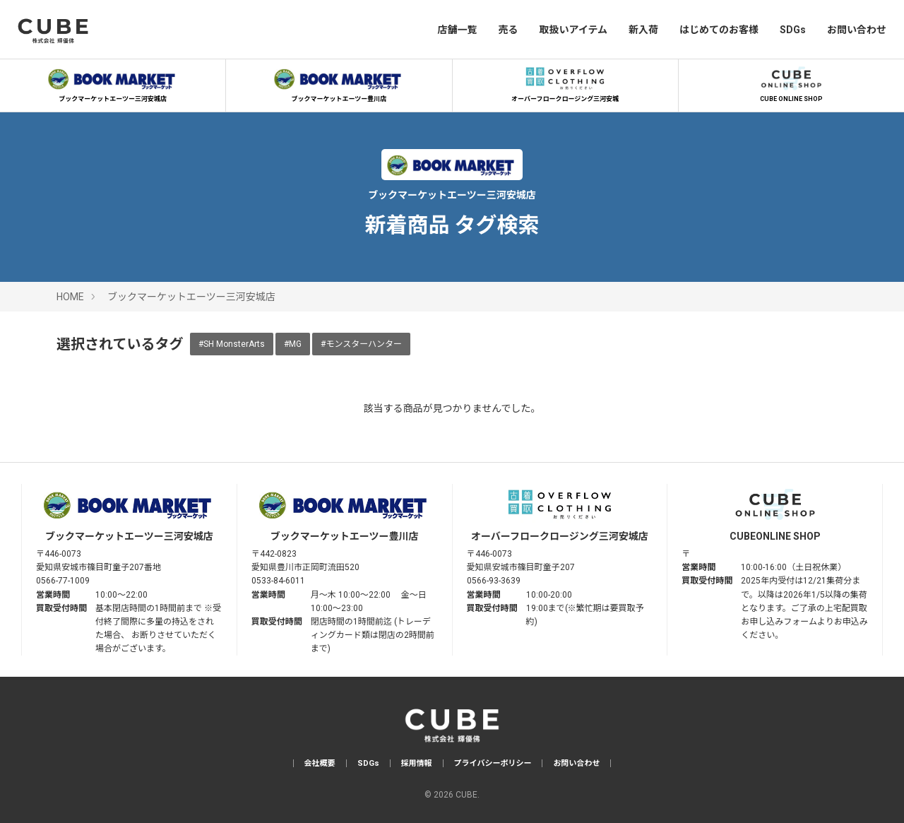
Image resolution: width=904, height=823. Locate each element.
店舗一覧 (457, 29)
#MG (293, 344)
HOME (70, 296)
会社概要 (319, 763)
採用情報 (416, 763)
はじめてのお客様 (719, 29)
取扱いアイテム (573, 29)
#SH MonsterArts (231, 344)
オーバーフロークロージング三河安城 (565, 82)
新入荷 (643, 29)
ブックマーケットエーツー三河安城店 (113, 82)
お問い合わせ (856, 29)
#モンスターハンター (361, 344)
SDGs (793, 29)
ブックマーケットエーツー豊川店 (339, 82)
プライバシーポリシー (493, 763)
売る (508, 29)
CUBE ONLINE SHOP (791, 82)
